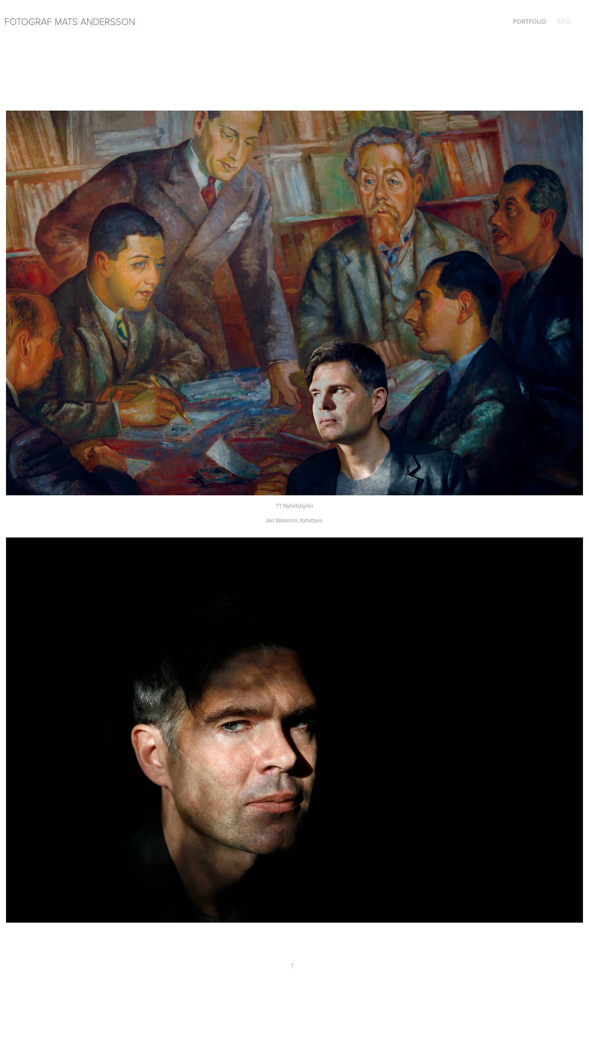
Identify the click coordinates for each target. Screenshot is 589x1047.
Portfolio (529, 21)
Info (563, 21)
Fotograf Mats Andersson (69, 21)
